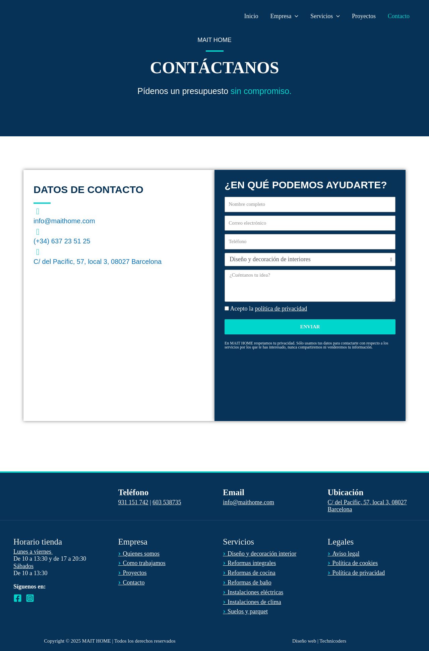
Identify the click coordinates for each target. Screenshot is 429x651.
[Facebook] (17, 598)
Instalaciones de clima (252, 602)
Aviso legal (344, 553)
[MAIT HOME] (40, 15)
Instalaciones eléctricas (253, 592)
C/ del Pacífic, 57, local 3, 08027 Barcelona (98, 261)
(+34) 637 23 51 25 (62, 241)
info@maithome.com (64, 221)
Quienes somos (139, 553)
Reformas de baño (247, 582)
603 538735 (166, 502)
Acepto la (268, 308)
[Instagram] (30, 598)
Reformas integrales (249, 563)
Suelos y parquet (245, 611)
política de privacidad (281, 308)
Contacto (131, 582)
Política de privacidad (356, 572)
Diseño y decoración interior (259, 553)
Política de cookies (353, 563)
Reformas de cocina (249, 572)
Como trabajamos (142, 563)
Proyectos (132, 572)
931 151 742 (133, 502)
